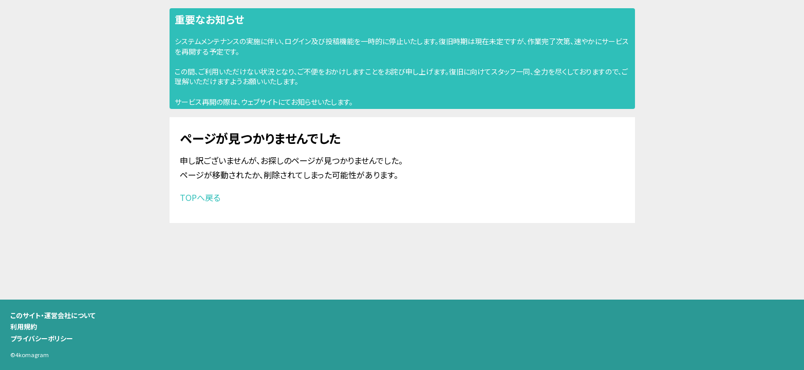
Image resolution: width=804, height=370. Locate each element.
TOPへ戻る (200, 197)
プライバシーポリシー (41, 338)
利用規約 (23, 326)
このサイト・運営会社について (53, 315)
